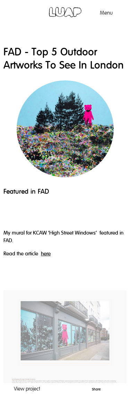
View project (27, 389)
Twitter (114, 388)
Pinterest (105, 388)
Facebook (123, 388)
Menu (106, 13)
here (46, 254)
